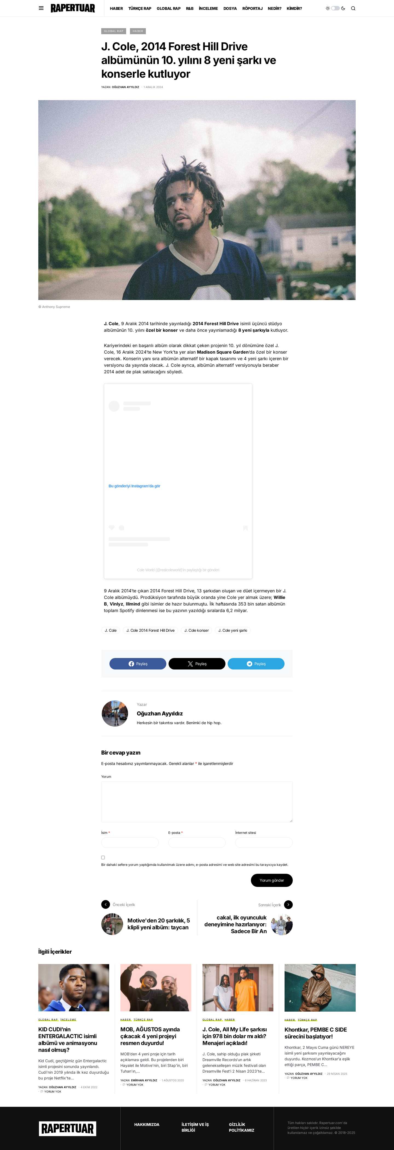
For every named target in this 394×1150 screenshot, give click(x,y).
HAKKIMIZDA (147, 1124)
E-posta (175, 833)
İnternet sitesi (245, 833)
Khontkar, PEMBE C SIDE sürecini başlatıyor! (316, 1033)
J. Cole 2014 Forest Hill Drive (150, 630)
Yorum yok (52, 1091)
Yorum (106, 777)
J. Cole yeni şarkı (232, 630)
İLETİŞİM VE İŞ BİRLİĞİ (195, 1127)
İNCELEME (68, 1019)
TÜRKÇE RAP (143, 1019)
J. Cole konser (196, 630)
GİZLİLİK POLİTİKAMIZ (241, 1127)
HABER (138, 31)
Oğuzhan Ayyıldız (160, 713)
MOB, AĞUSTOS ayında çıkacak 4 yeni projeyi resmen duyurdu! (150, 1036)
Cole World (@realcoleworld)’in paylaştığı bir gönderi (178, 570)
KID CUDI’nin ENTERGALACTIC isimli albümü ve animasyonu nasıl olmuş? (67, 1039)
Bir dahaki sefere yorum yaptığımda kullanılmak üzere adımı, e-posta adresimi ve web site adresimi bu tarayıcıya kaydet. (194, 865)
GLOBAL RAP (113, 31)
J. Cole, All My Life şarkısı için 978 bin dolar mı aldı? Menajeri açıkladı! (234, 1036)
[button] (41, 8)
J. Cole (111, 630)
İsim (105, 833)
